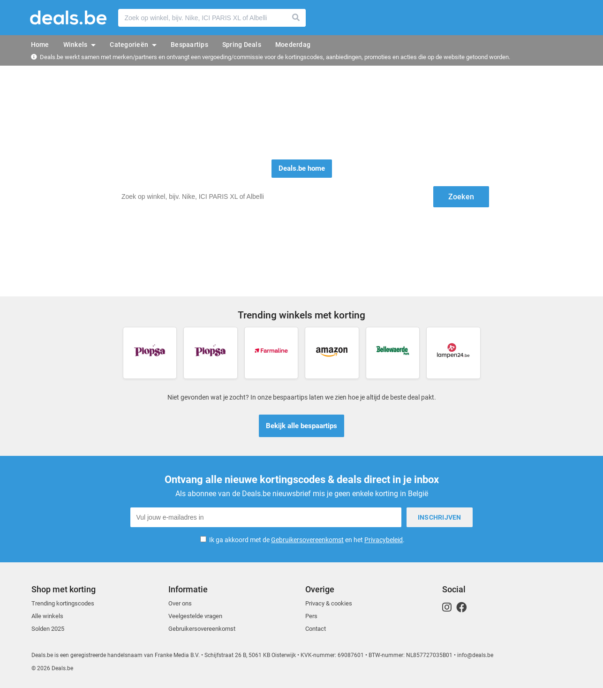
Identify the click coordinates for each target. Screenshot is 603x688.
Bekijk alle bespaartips (301, 426)
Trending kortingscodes (62, 603)
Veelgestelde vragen (195, 616)
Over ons (180, 603)
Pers (311, 616)
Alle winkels (47, 616)
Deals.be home (302, 168)
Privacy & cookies (328, 603)
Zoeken (296, 18)
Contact (315, 628)
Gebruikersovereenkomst (307, 540)
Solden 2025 (47, 628)
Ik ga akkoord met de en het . (307, 540)
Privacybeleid (383, 540)
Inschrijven (439, 517)
